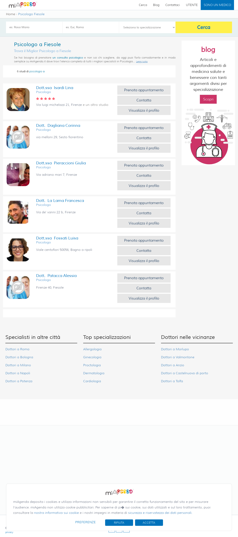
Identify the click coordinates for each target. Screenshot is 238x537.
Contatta (143, 100)
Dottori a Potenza (18, 381)
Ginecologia (92, 357)
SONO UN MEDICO (217, 5)
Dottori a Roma (17, 349)
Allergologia (92, 349)
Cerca (143, 5)
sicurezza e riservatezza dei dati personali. (160, 513)
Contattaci (172, 5)
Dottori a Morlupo (175, 349)
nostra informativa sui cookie (56, 513)
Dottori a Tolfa (172, 381)
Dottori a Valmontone (177, 357)
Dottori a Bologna (19, 357)
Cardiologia (92, 381)
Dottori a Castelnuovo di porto (184, 373)
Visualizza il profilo (144, 110)
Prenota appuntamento (144, 90)
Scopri (208, 99)
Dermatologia (93, 373)
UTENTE (192, 5)
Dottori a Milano (18, 365)
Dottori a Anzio (172, 365)
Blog (156, 5)
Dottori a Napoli (17, 373)
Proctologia (92, 365)
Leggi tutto (142, 61)
